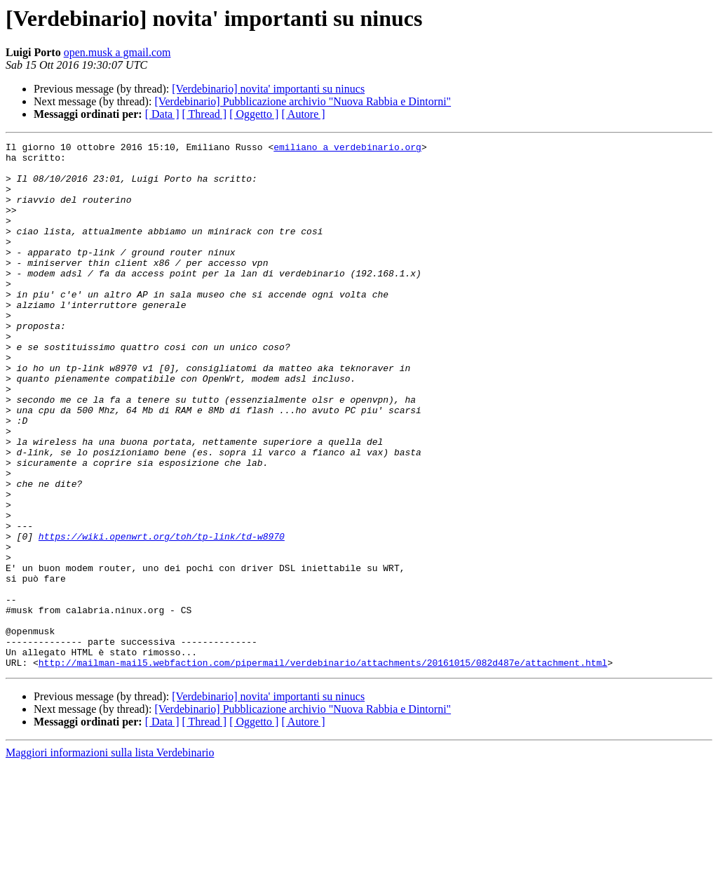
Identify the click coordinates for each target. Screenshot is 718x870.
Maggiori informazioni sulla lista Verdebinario (110, 858)
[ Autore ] (303, 114)
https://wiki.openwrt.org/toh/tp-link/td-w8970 (162, 616)
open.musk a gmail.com (117, 52)
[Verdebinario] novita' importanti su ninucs (268, 89)
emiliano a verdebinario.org (347, 148)
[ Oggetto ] (253, 114)
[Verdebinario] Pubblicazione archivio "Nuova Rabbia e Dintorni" (302, 101)
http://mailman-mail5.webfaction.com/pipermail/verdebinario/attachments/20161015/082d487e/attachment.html (323, 767)
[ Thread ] (204, 114)
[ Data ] (162, 114)
